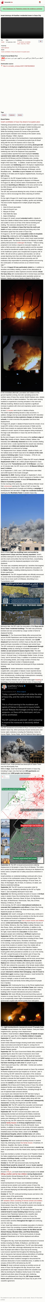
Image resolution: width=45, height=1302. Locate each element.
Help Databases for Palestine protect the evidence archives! (22, 9)
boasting (38, 680)
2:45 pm (8, 1172)
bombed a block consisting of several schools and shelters (23, 1201)
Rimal (28, 43)
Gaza (18, 43)
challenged (20, 243)
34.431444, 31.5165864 (24, 42)
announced (8, 486)
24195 (2, 42)
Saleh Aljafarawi (5, 47)
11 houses (9, 410)
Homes (4, 115)
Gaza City (23, 43)
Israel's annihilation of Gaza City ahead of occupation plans (15, 51)
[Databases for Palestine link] (40, 2)
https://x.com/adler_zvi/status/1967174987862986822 (19, 66)
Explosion (12, 115)
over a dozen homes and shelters (33, 920)
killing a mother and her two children (14, 1174)
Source (3, 60)
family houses (11, 1123)
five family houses (27, 1143)
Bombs (20, 115)
